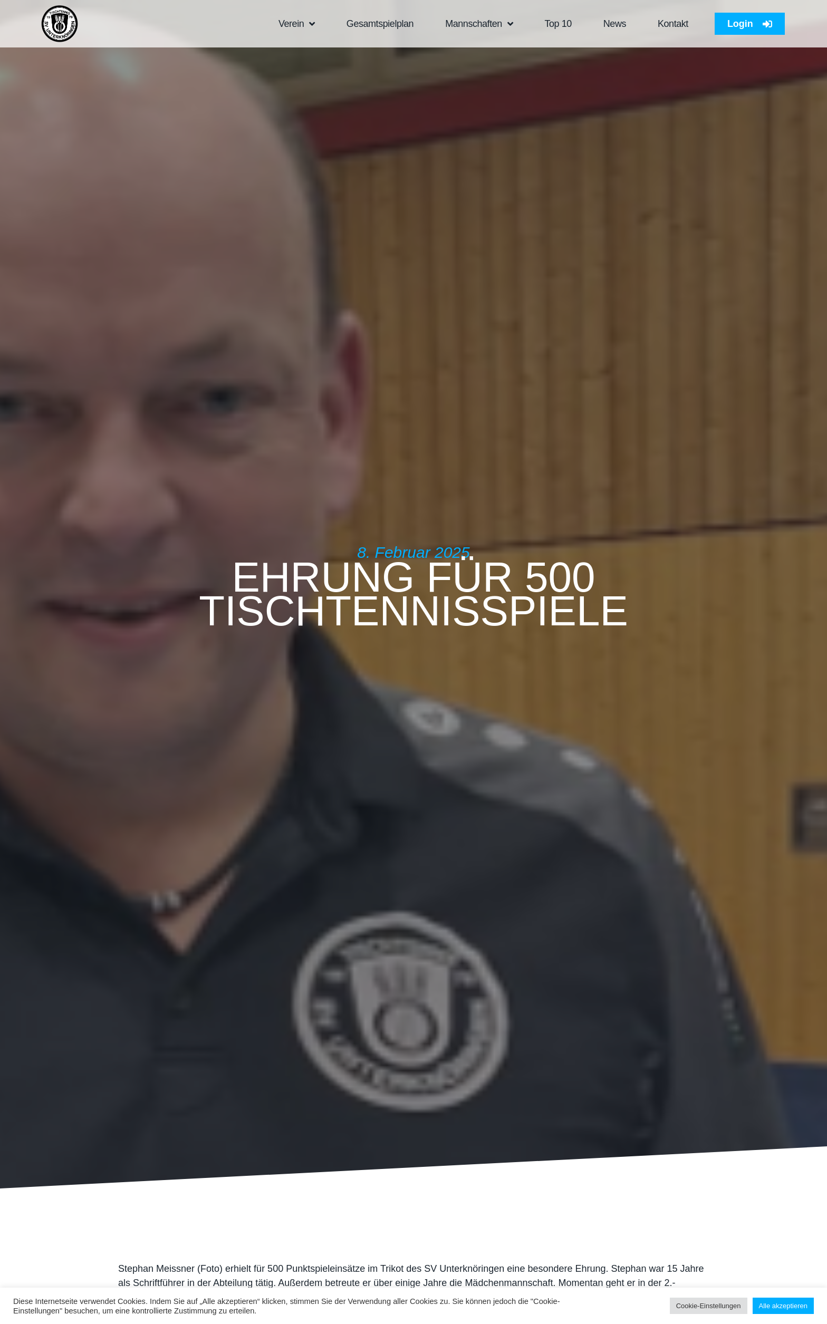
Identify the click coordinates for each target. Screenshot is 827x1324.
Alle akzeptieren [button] (783, 1306)
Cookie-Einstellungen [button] (708, 1306)
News (614, 23)
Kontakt (673, 23)
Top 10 (557, 23)
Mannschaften (479, 23)
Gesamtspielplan (380, 23)
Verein (296, 23)
